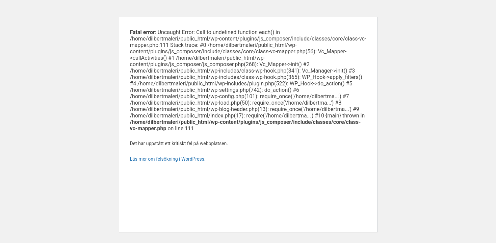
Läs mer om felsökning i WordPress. (168, 159)
